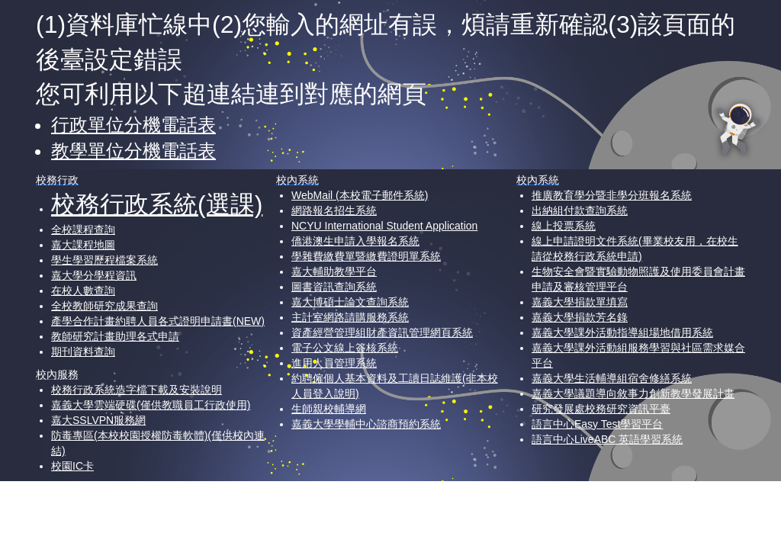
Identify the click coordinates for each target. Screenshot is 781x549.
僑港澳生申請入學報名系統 (355, 241)
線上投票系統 (564, 226)
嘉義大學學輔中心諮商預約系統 (366, 424)
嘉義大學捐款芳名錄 (580, 317)
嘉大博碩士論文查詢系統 (350, 302)
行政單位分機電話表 (133, 124)
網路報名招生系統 (334, 210)
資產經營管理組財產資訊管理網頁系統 (382, 332)
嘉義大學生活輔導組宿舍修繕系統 (612, 378)
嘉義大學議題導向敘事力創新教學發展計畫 (633, 393)
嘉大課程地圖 (83, 245)
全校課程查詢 (83, 229)
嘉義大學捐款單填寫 (580, 302)
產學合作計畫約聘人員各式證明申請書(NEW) (158, 321)
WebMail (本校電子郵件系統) (359, 195)
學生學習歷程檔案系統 (104, 260)
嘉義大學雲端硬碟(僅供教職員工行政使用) (150, 405)
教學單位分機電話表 (133, 150)
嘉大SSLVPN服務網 (98, 420)
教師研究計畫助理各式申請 (115, 336)
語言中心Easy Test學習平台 (597, 424)
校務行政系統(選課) (156, 204)
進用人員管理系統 (334, 363)
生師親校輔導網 (328, 409)
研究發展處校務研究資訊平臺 (601, 409)
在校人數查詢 (83, 290)
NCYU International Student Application (384, 226)
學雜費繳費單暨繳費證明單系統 (366, 256)
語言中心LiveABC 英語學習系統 (607, 439)
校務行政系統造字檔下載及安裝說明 (136, 390)
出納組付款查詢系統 (580, 210)
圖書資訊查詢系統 (334, 287)
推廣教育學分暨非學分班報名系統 (612, 195)
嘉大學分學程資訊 (94, 275)
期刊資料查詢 (83, 351)
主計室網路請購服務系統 (350, 317)
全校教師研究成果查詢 (104, 306)
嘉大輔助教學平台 (334, 271)
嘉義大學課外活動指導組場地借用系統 (622, 332)
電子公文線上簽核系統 (344, 348)
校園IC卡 (72, 466)
